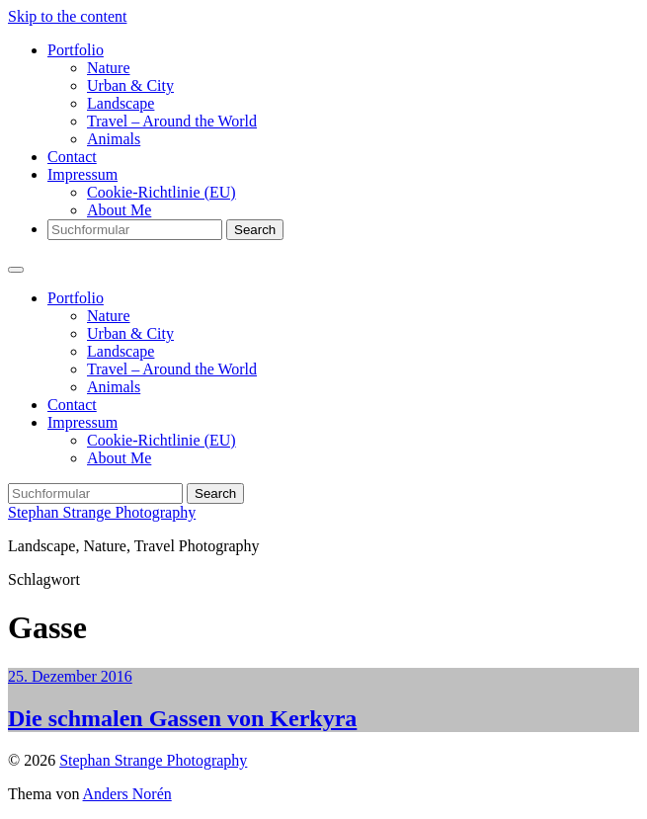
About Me (119, 210)
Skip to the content (67, 16)
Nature (108, 67)
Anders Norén (127, 793)
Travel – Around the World (172, 121)
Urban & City (130, 85)
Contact (72, 156)
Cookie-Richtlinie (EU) (161, 192)
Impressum (82, 174)
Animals (113, 138)
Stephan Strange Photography (102, 512)
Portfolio (75, 49)
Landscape (120, 103)
